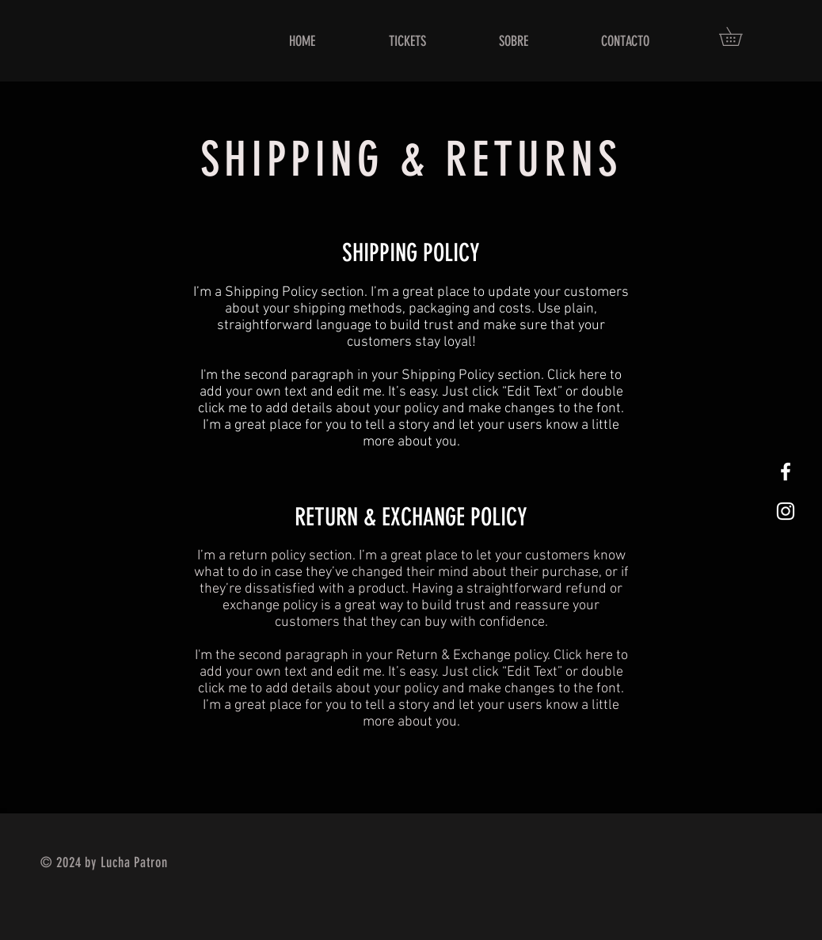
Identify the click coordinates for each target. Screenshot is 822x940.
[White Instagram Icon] (785, 511)
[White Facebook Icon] (785, 471)
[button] (739, 36)
